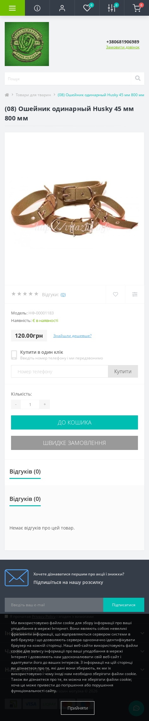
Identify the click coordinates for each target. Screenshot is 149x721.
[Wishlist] (115, 294)
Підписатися (123, 604)
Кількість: (21, 394)
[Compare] (134, 294)
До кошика (75, 422)
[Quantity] (30, 404)
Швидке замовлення (74, 442)
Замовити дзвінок (123, 47)
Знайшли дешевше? (72, 335)
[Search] (137, 78)
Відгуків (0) (25, 471)
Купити (123, 371)
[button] (62, 8)
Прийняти (78, 708)
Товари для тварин (33, 94)
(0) (63, 294)
